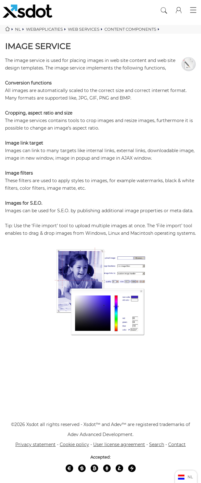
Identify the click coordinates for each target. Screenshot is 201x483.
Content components (130, 29)
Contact (177, 444)
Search (156, 444)
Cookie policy (74, 444)
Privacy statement (35, 444)
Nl (18, 29)
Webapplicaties (44, 29)
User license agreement (119, 444)
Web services (83, 29)
